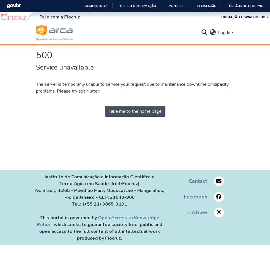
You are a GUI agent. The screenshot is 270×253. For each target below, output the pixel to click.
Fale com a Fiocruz (60, 17)
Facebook (195, 196)
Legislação (206, 6)
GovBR (14, 6)
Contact (198, 181)
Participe (176, 6)
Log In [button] (224, 33)
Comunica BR (96, 6)
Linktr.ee (196, 212)
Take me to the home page (135, 111)
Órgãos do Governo (246, 6)
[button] (54, 32)
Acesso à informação (137, 6)
